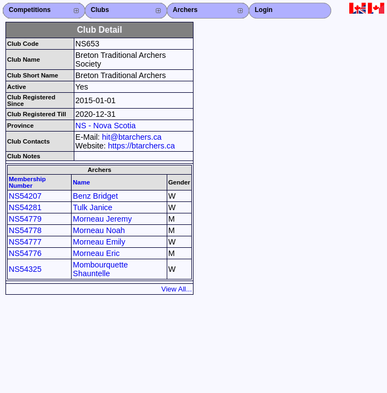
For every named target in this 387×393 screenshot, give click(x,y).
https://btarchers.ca (141, 145)
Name (81, 182)
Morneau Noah (99, 230)
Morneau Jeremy (102, 219)
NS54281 (25, 207)
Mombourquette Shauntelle (100, 269)
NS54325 (25, 269)
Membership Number (27, 182)
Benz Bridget (95, 196)
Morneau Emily (99, 241)
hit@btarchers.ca (132, 137)
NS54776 (25, 253)
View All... (176, 289)
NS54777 (25, 241)
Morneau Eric (96, 253)
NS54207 (25, 196)
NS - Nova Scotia (105, 125)
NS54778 (25, 230)
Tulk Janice (92, 207)
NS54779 (25, 219)
